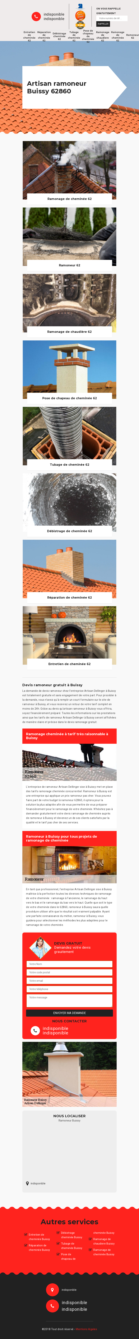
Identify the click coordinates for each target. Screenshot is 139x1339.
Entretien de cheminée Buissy (39, 1237)
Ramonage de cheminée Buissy (104, 1252)
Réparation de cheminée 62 (44, 36)
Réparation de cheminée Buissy (39, 1247)
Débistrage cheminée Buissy (71, 1235)
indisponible (54, 14)
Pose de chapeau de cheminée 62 (88, 36)
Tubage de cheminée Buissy (71, 1246)
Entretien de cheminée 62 (29, 36)
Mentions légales (86, 1329)
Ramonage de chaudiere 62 (102, 36)
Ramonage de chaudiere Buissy (104, 1241)
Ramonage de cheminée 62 (117, 36)
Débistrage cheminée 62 (59, 36)
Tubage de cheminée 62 (74, 36)
